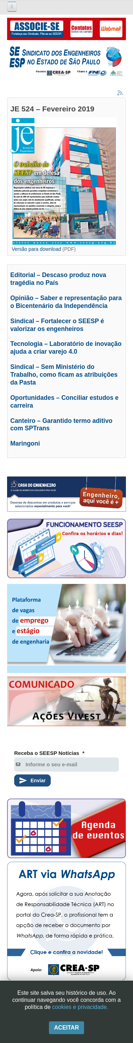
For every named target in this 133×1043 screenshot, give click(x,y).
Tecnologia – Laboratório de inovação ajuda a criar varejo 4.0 (66, 347)
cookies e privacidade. (80, 1007)
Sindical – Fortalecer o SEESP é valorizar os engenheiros (57, 325)
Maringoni (25, 443)
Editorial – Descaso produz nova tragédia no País (58, 278)
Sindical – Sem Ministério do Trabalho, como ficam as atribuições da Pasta (63, 374)
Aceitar (66, 1028)
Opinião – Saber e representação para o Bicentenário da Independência (66, 301)
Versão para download (36, 249)
